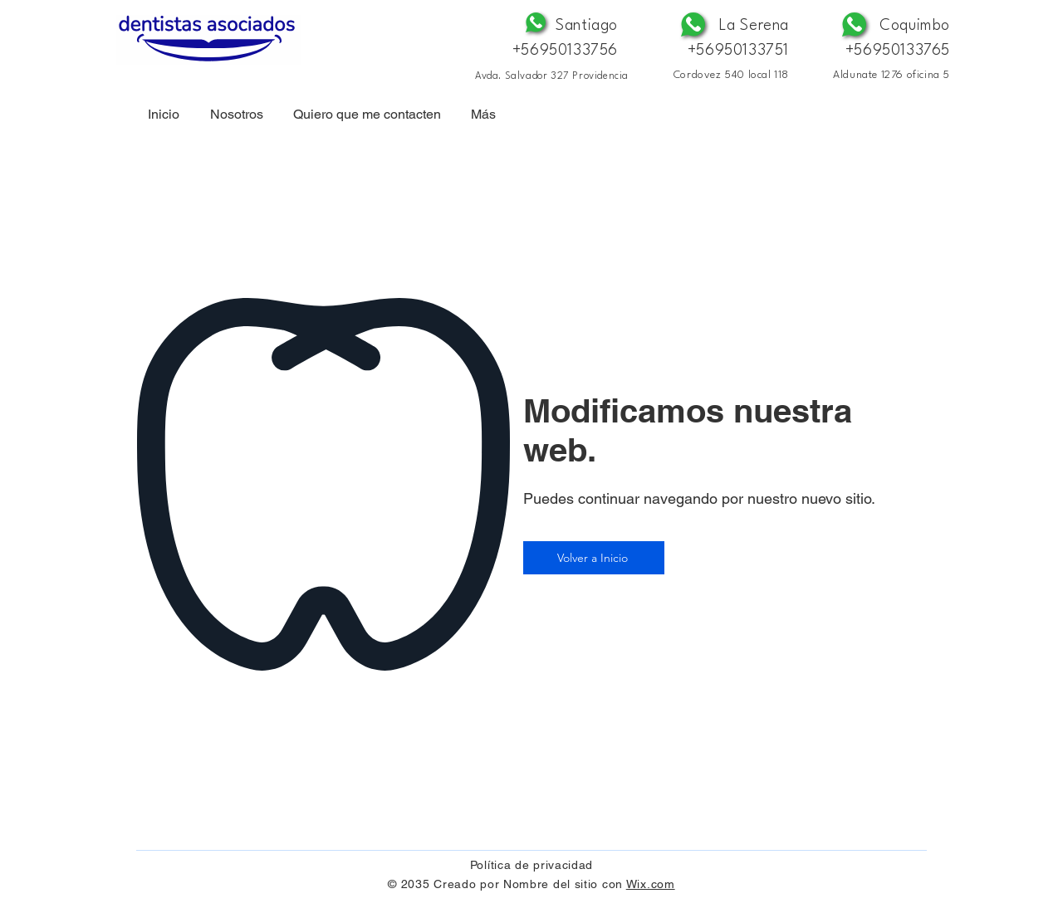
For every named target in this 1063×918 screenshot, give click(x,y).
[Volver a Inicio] (593, 557)
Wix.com (650, 884)
